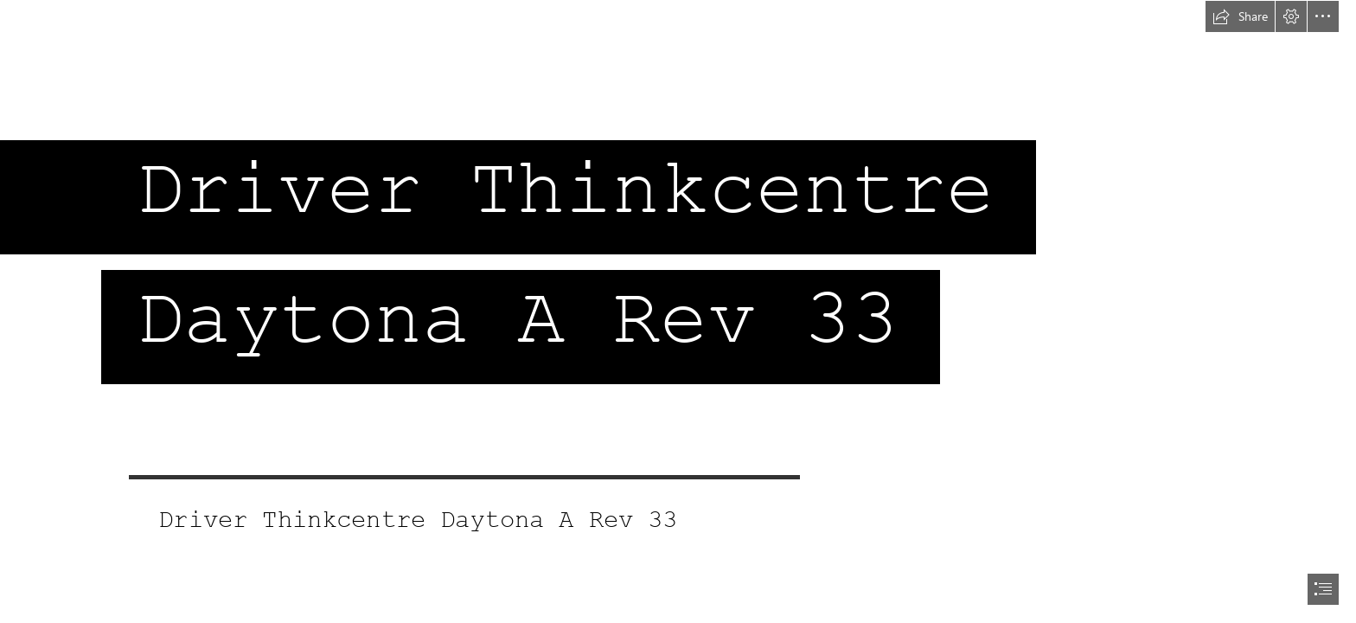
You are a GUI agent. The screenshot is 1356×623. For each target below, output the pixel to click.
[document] (678, 311)
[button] (1240, 16)
